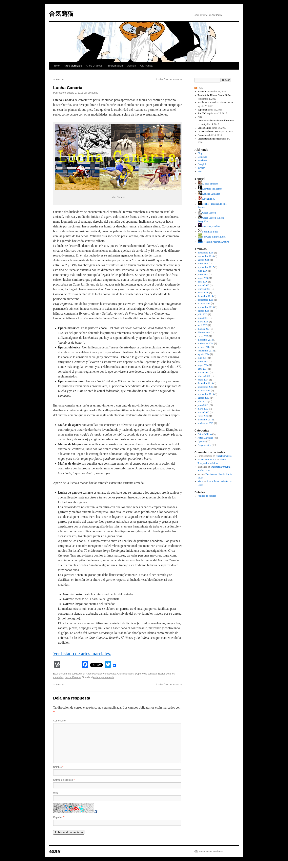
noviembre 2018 (205, 252)
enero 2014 (203, 379)
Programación (114, 65)
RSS (200, 88)
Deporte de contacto (146, 673)
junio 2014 (203, 361)
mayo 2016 (203, 278)
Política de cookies (207, 495)
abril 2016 (203, 281)
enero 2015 (203, 336)
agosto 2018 (203, 260)
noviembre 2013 (205, 387)
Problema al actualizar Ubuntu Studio (216, 102)
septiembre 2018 (206, 256)
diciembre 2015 (205, 296)
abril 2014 (203, 368)
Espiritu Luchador (209, 193)
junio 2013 (203, 405)
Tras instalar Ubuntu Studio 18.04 (214, 95)
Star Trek (202, 113)
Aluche (58, 79)
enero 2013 (203, 416)
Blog (200, 153)
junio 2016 (203, 274)
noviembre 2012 (205, 423)
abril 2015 (203, 325)
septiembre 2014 (206, 350)
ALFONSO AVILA (207, 459)
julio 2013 (203, 401)
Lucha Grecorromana (169, 79)
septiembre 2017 (206, 267)
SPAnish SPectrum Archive (213, 241)
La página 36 (206, 198)
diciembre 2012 (205, 419)
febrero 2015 (204, 332)
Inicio (57, 65)
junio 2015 (203, 318)
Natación (202, 91)
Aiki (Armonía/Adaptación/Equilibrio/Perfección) (216, 121)
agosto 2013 (203, 397)
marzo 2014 (203, 372)
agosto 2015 (203, 310)
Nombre (58, 767)
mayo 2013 (203, 408)
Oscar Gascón (207, 212)
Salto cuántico (204, 127)
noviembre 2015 (205, 299)
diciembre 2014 (205, 339)
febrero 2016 (204, 289)
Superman (203, 109)
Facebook (202, 160)
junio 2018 (203, 263)
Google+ (202, 164)
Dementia (202, 156)
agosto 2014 (203, 354)
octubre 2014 (204, 347)
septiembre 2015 (206, 307)
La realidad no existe (208, 131)
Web (55, 792)
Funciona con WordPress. (211, 851)
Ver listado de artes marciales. (82, 653)
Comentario (59, 720)
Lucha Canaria (73, 677)
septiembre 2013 (206, 394)
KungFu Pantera (223, 455)
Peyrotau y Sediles (209, 226)
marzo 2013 (203, 412)
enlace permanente (103, 677)
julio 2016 (203, 270)
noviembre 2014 (205, 343)
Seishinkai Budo (208, 231)
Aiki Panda (146, 65)
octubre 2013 (204, 390)
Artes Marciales (73, 65)
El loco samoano (208, 183)
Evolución (203, 135)
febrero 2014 (204, 376)
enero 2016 (203, 292)
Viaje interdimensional (209, 138)
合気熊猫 (61, 13)
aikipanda (93, 92)
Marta (201, 481)
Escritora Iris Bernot (210, 188)
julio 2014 (203, 357)
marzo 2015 (203, 328)
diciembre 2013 (205, 383)
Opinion (131, 65)
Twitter (201, 167)
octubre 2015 (204, 303)
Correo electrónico (64, 780)
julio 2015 (203, 314)
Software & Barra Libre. (212, 236)
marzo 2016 (203, 285)
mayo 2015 (203, 321)
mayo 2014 (203, 365)
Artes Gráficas (94, 65)
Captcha (57, 817)
